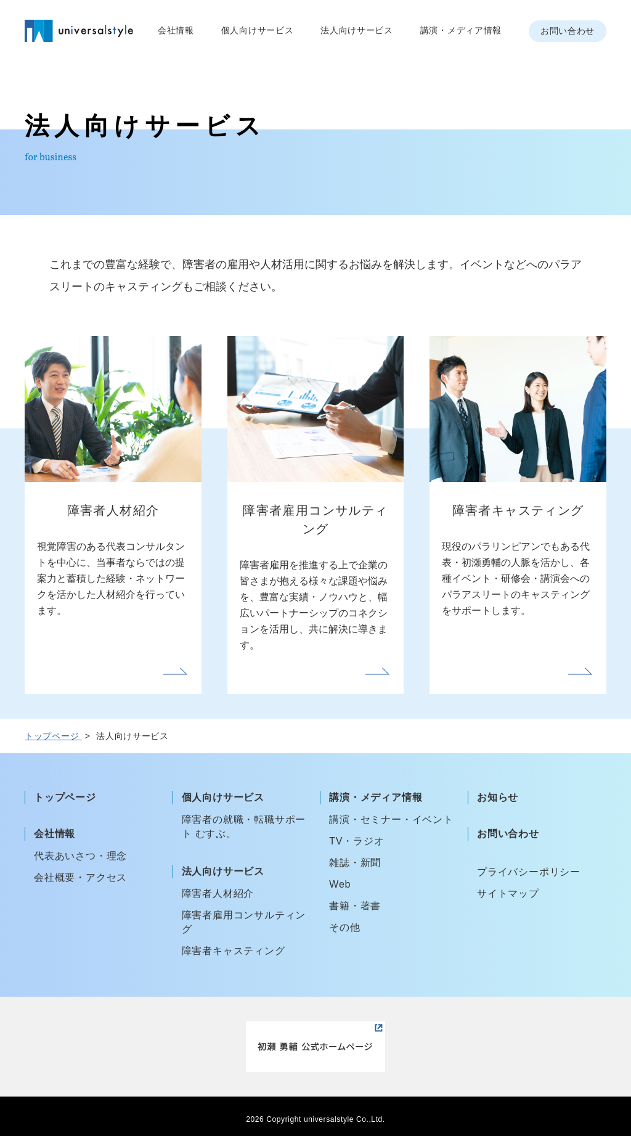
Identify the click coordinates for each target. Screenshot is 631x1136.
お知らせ (497, 797)
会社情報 (176, 30)
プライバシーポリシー (528, 872)
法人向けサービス (356, 30)
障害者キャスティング (233, 951)
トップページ (65, 797)
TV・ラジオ (356, 841)
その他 (344, 927)
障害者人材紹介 (218, 893)
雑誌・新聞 (355, 862)
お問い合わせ (567, 31)
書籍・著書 (355, 906)
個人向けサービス (257, 30)
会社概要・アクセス (80, 877)
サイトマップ (508, 893)
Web (340, 884)
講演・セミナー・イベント (391, 819)
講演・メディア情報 (461, 30)
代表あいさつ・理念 (80, 856)
